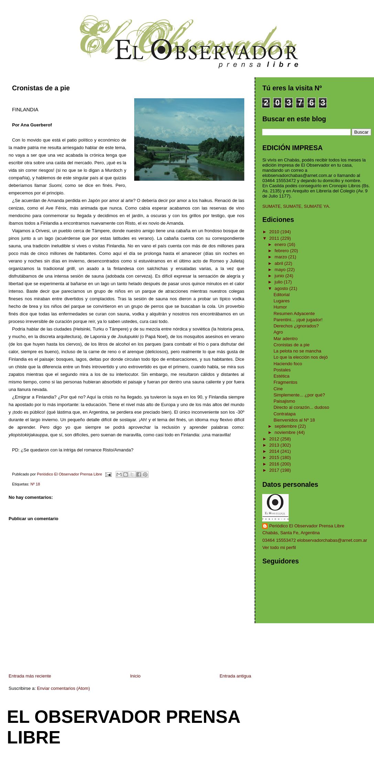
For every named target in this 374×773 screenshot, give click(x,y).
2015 (275, 457)
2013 (275, 445)
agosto (282, 288)
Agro (278, 332)
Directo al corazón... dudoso (301, 407)
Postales (282, 369)
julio (279, 281)
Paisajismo (284, 401)
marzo (281, 256)
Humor (280, 307)
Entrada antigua (235, 676)
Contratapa (285, 413)
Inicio (135, 676)
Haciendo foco (288, 363)
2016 (275, 464)
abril (279, 263)
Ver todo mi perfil (279, 547)
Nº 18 (35, 484)
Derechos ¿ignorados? (296, 325)
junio (280, 275)
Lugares (282, 300)
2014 (275, 451)
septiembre (286, 426)
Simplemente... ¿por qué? (299, 394)
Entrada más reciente (30, 676)
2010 (275, 231)
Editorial (282, 294)
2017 (275, 470)
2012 (275, 438)
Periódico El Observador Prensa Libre (306, 525)
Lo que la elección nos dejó (301, 357)
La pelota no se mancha (297, 351)
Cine (278, 388)
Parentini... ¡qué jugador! (298, 319)
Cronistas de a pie (292, 344)
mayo (281, 269)
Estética (281, 376)
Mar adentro (286, 338)
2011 (275, 238)
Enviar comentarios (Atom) (63, 688)
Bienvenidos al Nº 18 (294, 420)
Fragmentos (285, 382)
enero (281, 244)
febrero (282, 250)
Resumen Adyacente (294, 313)
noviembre (286, 432)
